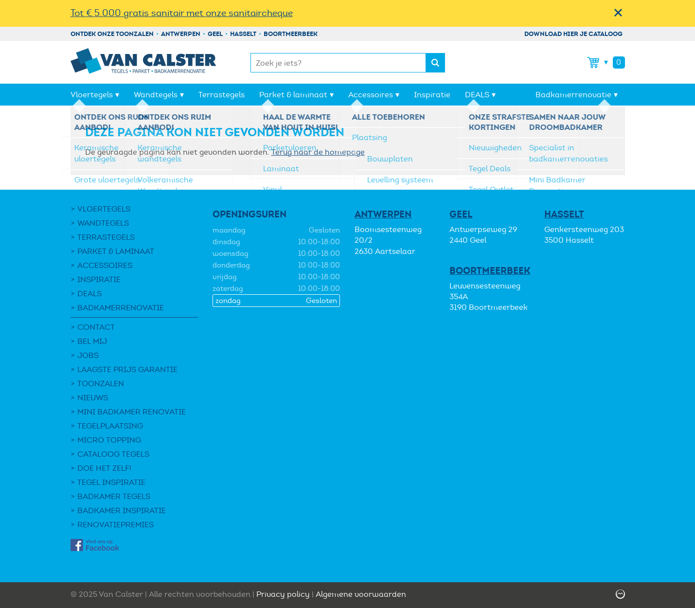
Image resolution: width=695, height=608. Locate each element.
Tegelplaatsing (110, 425)
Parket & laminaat (293, 94)
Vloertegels (92, 94)
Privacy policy (283, 594)
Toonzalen (100, 383)
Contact (96, 327)
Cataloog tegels (113, 454)
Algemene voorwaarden (361, 594)
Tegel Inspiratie (111, 482)
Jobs (88, 355)
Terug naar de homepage (318, 152)
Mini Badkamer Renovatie (131, 411)
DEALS (477, 94)
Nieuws (92, 397)
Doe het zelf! (104, 468)
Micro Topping (109, 440)
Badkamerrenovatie (573, 94)
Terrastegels (221, 94)
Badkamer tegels (113, 496)
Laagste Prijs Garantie (127, 369)
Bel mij (92, 341)
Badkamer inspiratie (121, 510)
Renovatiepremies (115, 524)
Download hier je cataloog (573, 34)
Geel (215, 34)
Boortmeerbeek (291, 34)
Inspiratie (432, 94)
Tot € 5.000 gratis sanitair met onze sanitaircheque (182, 12)
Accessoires (370, 94)
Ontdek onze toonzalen (112, 34)
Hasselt (243, 34)
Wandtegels (156, 94)
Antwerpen (180, 34)
